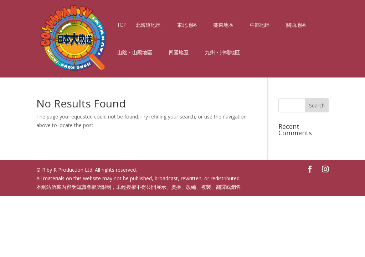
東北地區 (187, 25)
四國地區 (179, 53)
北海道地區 (148, 25)
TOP (122, 25)
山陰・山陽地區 (134, 53)
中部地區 (260, 25)
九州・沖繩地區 (222, 53)
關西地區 (296, 25)
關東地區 (223, 25)
